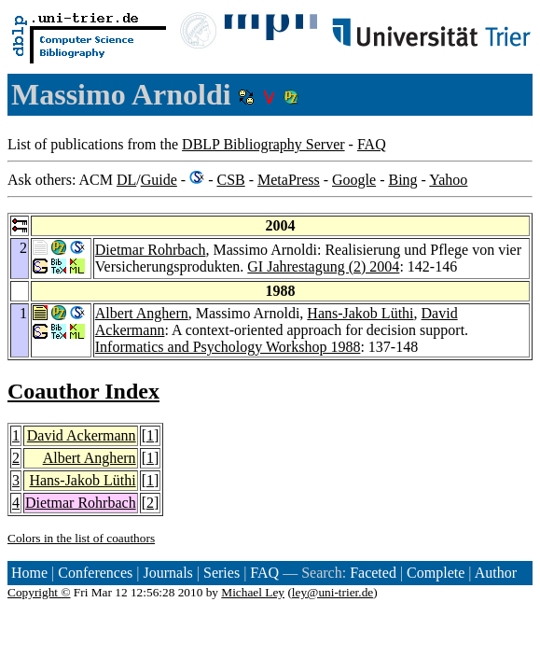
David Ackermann (81, 435)
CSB (230, 180)
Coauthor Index (83, 391)
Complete (435, 573)
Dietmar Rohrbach (150, 250)
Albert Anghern (141, 313)
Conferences (95, 573)
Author (496, 573)
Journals (167, 573)
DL (126, 180)
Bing (402, 180)
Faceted (373, 573)
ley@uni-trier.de (332, 592)
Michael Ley (252, 592)
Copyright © (39, 592)
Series (221, 573)
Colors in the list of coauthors (81, 538)
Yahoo (448, 180)
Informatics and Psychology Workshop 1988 (228, 347)
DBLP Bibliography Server (263, 144)
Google (354, 180)
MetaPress (288, 180)
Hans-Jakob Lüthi (360, 313)
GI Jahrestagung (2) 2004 (323, 266)
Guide (159, 180)
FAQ (371, 144)
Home (29, 573)
